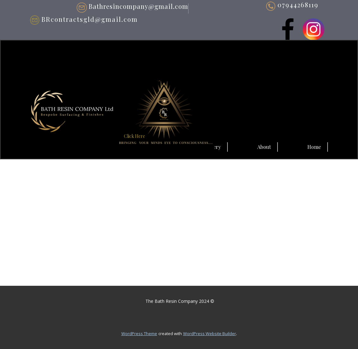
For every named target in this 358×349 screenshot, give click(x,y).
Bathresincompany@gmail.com (132, 7)
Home (314, 147)
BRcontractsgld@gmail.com (84, 19)
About (264, 147)
